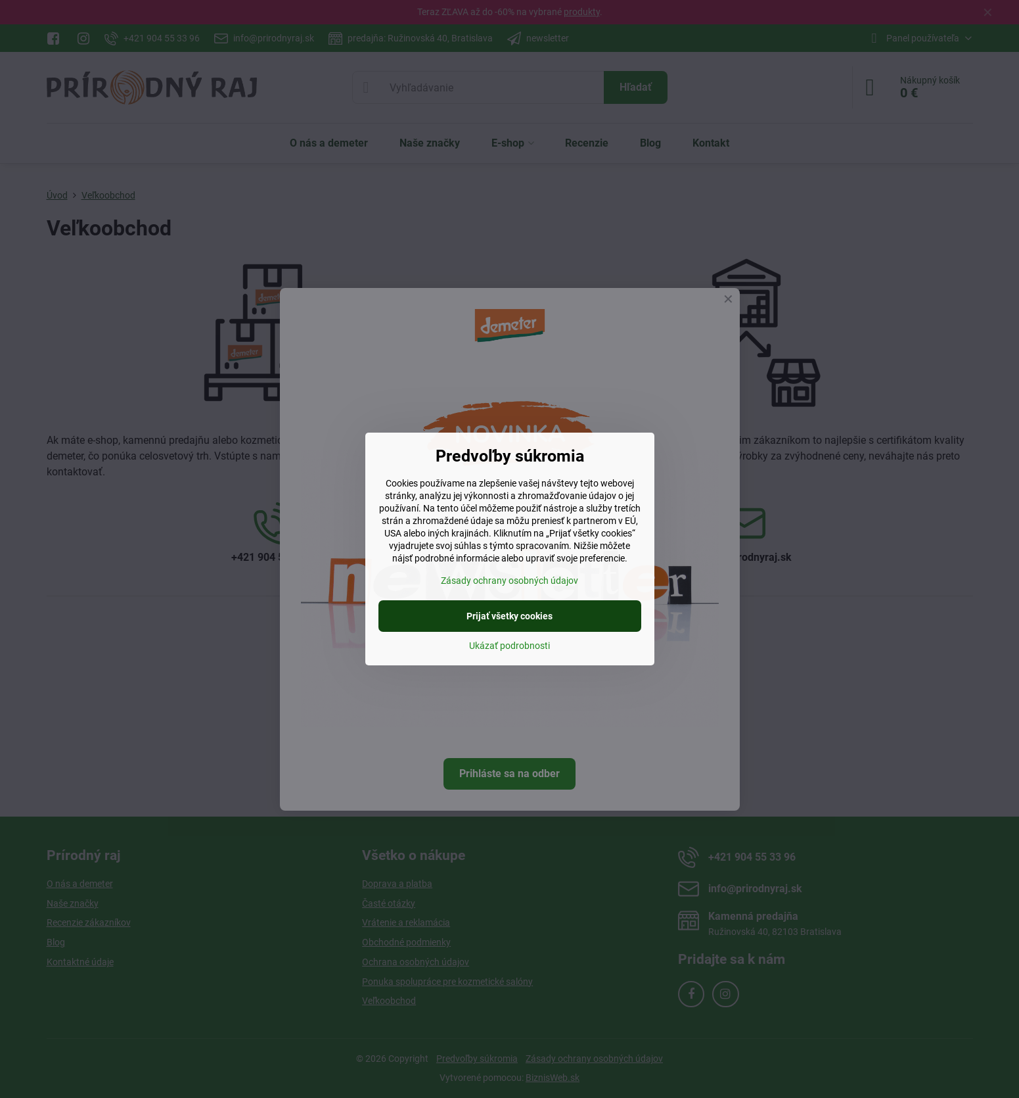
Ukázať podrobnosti (509, 645)
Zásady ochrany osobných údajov (509, 580)
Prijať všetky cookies (509, 616)
